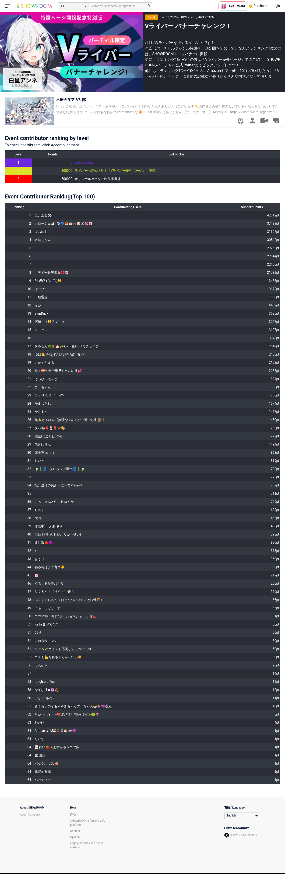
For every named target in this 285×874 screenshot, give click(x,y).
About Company (30, 814)
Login (276, 6)
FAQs (73, 814)
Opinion (75, 837)
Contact (75, 831)
